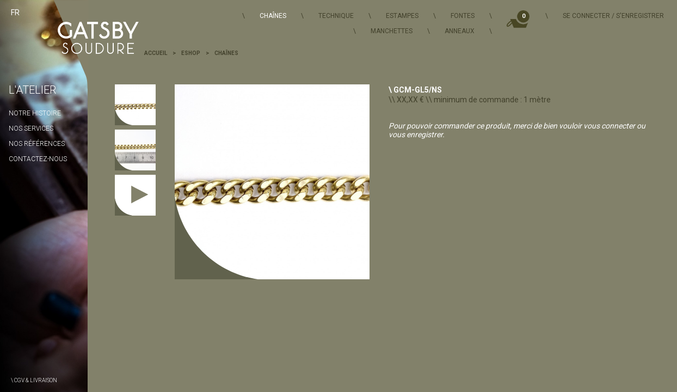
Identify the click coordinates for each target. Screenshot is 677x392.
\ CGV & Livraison (34, 380)
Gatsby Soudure (86, 33)
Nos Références (37, 144)
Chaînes (273, 16)
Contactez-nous (38, 159)
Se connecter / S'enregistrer (613, 16)
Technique (336, 16)
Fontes (463, 16)
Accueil (155, 53)
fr (15, 12)
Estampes (402, 16)
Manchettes (392, 31)
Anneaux (460, 31)
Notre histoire (35, 113)
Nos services (31, 128)
